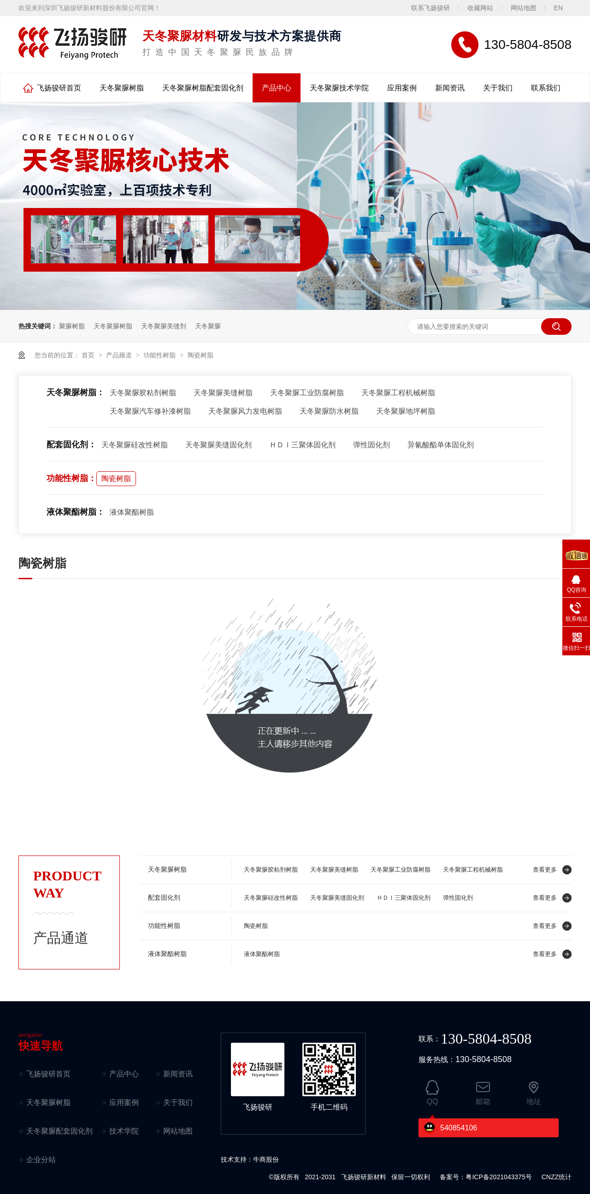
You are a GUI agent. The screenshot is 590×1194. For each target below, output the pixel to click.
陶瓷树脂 (200, 355)
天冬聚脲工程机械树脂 (398, 393)
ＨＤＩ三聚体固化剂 (302, 445)
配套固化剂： (71, 444)
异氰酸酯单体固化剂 (440, 445)
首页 (89, 355)
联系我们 (545, 88)
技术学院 (124, 1131)
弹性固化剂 (371, 445)
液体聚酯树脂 (132, 512)
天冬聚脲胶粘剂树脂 (143, 393)
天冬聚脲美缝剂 (163, 326)
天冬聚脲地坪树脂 (405, 411)
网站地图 (524, 8)
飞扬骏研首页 (59, 88)
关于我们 (498, 88)
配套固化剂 (164, 897)
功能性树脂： (71, 478)
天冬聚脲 (208, 326)
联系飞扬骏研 (430, 8)
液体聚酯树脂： (76, 512)
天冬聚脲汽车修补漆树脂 (150, 411)
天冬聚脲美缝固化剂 (218, 445)
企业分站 (41, 1160)
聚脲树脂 (72, 326)
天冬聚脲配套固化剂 (59, 1131)
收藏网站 (480, 8)
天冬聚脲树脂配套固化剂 (202, 88)
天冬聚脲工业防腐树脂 (307, 393)
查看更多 (545, 869)
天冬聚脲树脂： (76, 392)
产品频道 (120, 355)
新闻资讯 (450, 88)
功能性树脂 (160, 355)
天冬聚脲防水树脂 (329, 411)
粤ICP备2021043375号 (498, 1177)
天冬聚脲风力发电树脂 (245, 411)
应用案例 (402, 88)
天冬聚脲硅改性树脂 (134, 445)
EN (558, 8)
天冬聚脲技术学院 (339, 88)
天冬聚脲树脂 (122, 88)
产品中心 (276, 88)
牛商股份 (266, 1159)
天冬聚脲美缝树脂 (223, 393)
